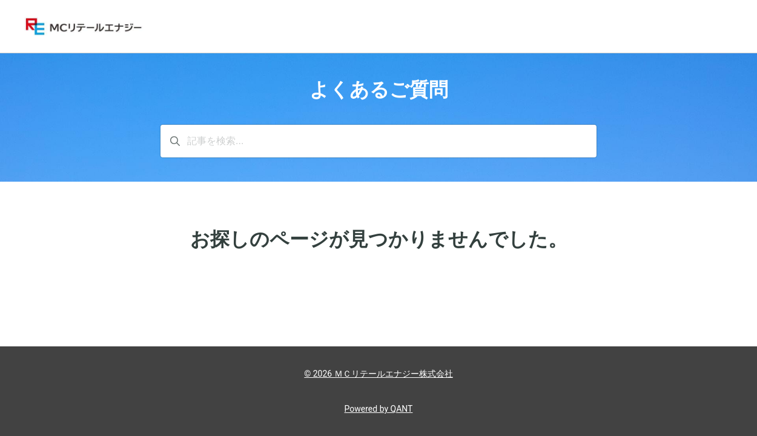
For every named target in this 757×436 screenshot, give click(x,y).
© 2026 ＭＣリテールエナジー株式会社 (378, 373)
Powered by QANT (379, 409)
